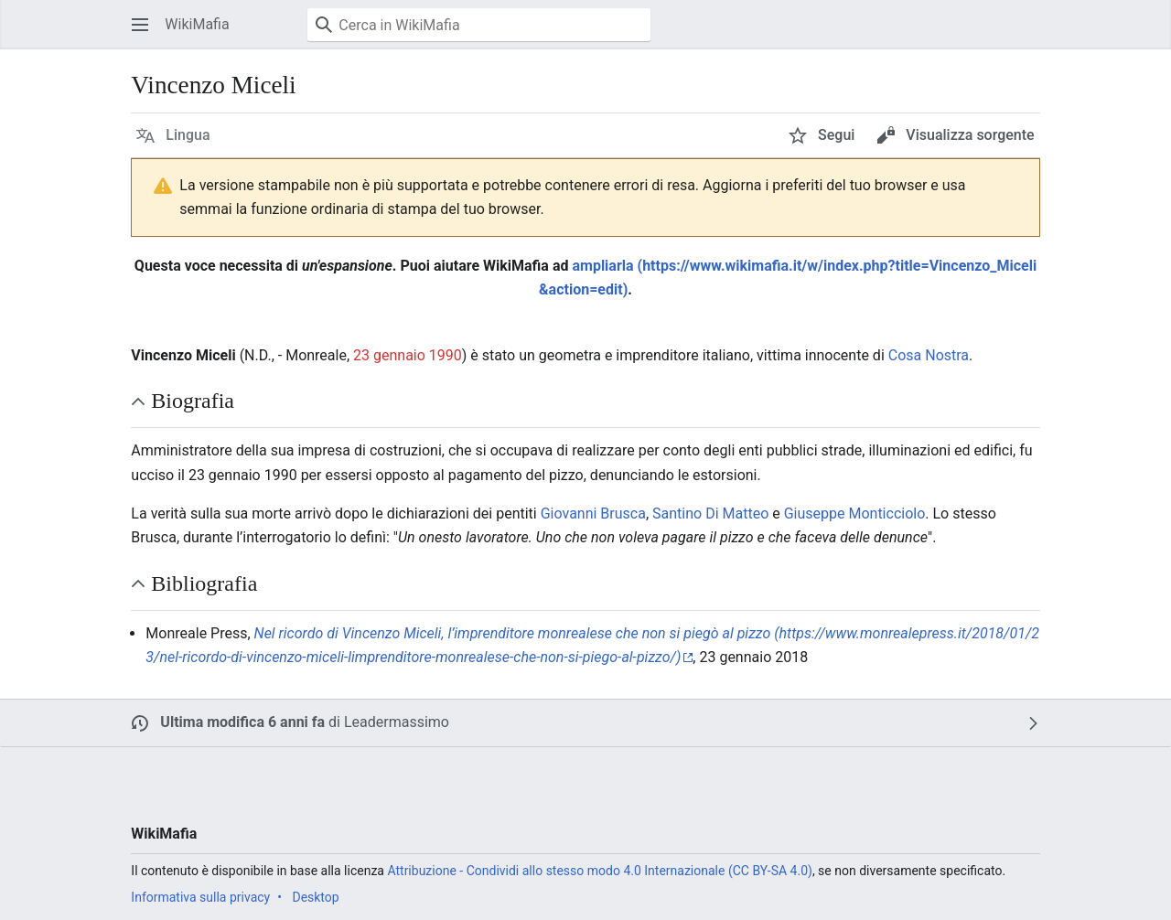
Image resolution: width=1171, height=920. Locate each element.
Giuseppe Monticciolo (855, 513)
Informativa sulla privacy (200, 897)
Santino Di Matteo (710, 513)
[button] (140, 25)
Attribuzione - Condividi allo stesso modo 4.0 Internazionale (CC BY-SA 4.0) (599, 870)
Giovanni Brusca (593, 513)
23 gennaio (389, 355)
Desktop (315, 897)
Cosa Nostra (928, 355)
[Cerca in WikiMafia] (478, 24)
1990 (445, 355)
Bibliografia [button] (204, 583)
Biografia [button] (192, 400)
